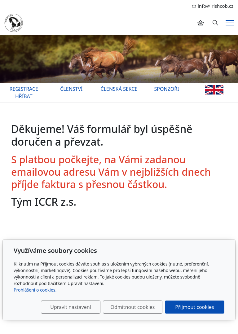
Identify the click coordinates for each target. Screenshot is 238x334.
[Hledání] (215, 23)
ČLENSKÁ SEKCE (119, 89)
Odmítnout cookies (132, 307)
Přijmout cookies (194, 307)
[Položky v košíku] (200, 23)
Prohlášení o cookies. (35, 290)
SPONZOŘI (166, 89)
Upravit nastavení (70, 307)
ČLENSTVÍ (71, 89)
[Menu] (230, 22)
